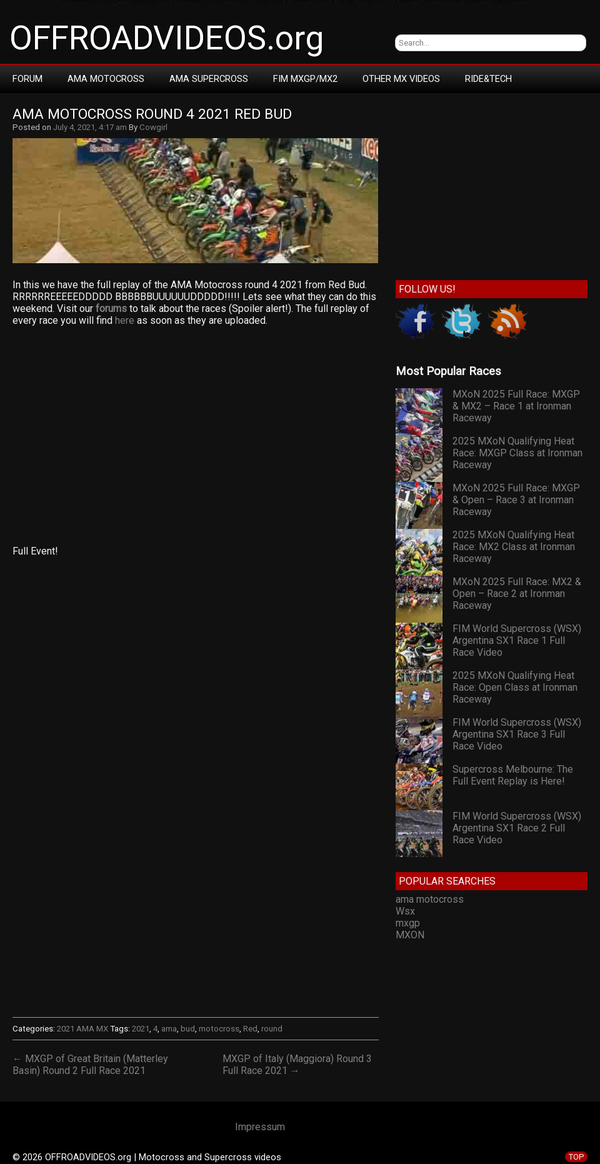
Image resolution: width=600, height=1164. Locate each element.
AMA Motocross (106, 78)
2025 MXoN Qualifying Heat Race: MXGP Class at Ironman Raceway (517, 453)
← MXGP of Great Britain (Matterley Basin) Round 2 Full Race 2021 (90, 1064)
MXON (410, 935)
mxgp (408, 923)
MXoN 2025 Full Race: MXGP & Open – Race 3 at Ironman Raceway (516, 500)
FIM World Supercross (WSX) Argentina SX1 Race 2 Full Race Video (516, 828)
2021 (140, 1028)
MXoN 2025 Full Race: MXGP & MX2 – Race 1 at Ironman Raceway (516, 406)
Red (250, 1028)
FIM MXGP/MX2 (305, 78)
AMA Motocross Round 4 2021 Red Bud (152, 114)
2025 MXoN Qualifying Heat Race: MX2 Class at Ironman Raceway (513, 546)
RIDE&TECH (488, 78)
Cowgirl (153, 127)
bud (188, 1028)
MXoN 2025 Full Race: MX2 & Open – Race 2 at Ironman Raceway (516, 593)
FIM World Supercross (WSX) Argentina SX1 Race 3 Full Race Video (516, 734)
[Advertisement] (195, 435)
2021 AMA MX (82, 1028)
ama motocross (430, 899)
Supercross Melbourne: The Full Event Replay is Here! (512, 775)
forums (111, 308)
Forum (27, 78)
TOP (576, 1156)
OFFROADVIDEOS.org (166, 38)
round (271, 1028)
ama (169, 1028)
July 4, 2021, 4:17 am (90, 127)
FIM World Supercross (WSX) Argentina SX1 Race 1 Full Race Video (516, 640)
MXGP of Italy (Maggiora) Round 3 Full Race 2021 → (297, 1064)
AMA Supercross (208, 78)
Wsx (405, 911)
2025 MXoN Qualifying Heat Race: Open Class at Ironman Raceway (515, 687)
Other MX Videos (401, 78)
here (124, 320)
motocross (219, 1028)
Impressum (260, 1127)
